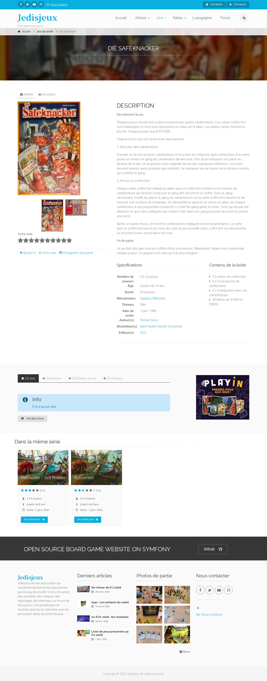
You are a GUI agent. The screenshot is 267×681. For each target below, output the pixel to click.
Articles (140, 18)
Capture (145, 298)
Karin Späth (148, 326)
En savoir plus (34, 519)
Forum (225, 18)
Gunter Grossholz (169, 326)
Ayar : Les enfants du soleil (110, 602)
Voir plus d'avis (32, 418)
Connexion (238, 4)
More (184, 651)
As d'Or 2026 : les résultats (109, 617)
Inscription (214, 4)
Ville (143, 305)
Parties (178, 18)
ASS (143, 333)
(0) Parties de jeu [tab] (82, 378)
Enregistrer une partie (75, 253)
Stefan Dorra (149, 320)
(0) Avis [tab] (28, 378)
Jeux (159, 18)
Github (213, 549)
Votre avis (47, 253)
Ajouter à (27, 253)
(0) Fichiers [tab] (113, 378)
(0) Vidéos (47, 94)
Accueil (120, 18)
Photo (26, 94)
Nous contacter (56, 4)
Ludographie (202, 18)
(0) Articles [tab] (51, 378)
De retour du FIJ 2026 (106, 587)
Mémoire (159, 298)
